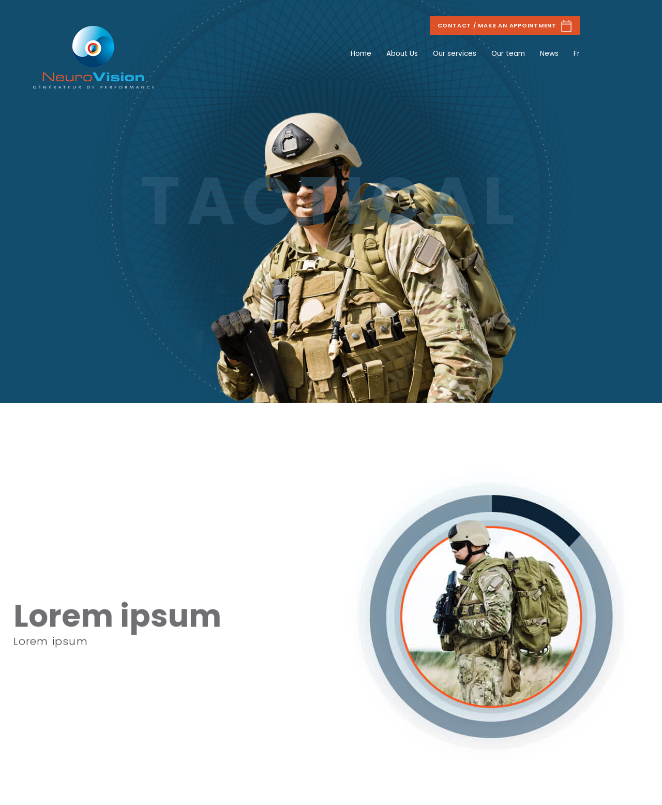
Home (361, 53)
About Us (402, 53)
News (549, 53)
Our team (508, 53)
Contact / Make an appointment (505, 26)
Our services (454, 53)
